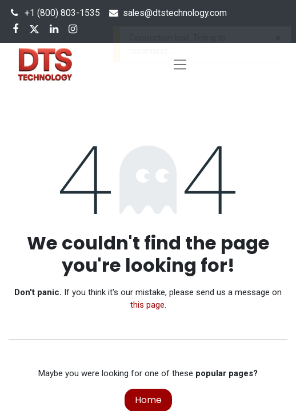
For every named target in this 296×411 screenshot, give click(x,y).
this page (147, 305)
